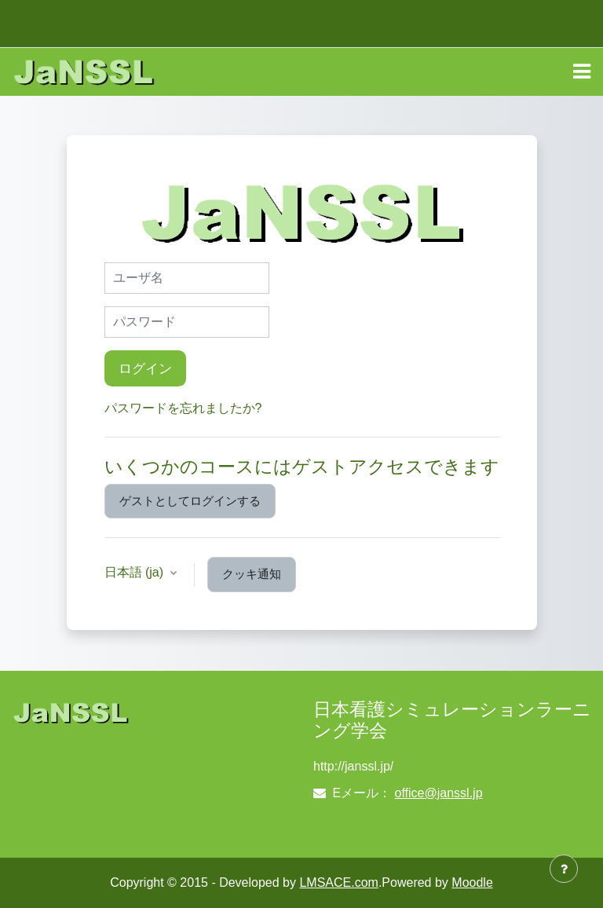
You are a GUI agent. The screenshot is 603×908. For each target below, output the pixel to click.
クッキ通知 (251, 574)
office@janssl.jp (439, 793)
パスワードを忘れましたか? (183, 408)
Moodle (471, 882)
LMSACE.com (338, 882)
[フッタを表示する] (564, 869)
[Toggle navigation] (581, 71)
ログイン (145, 368)
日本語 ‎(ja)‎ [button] (135, 572)
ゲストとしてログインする (190, 501)
